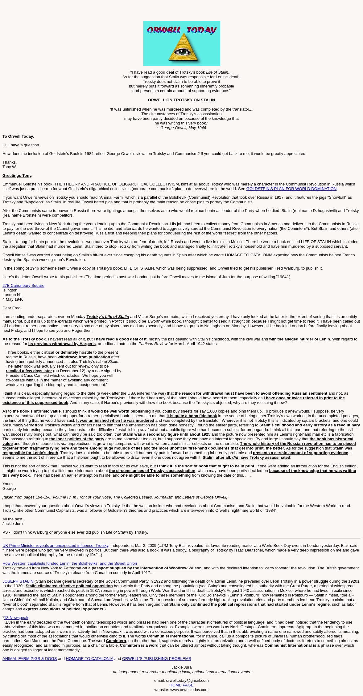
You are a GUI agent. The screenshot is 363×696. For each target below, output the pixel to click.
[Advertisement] (74, 11)
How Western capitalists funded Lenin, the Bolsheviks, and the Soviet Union (69, 563)
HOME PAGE (182, 685)
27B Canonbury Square (23, 285)
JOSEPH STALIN (17, 581)
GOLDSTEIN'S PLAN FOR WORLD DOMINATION (291, 188)
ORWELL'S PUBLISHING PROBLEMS (156, 658)
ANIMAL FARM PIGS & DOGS (29, 658)
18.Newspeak (16, 617)
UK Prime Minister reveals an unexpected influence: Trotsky (55, 545)
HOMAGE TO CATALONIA (89, 658)
